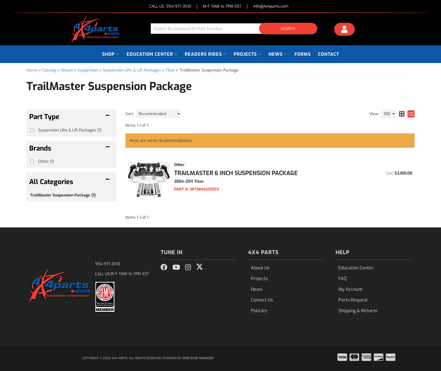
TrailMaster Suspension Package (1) (63, 195)
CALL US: (170, 6)
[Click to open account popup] (344, 30)
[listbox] (158, 113)
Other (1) (46, 161)
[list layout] (411, 113)
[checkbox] (32, 161)
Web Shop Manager (198, 358)
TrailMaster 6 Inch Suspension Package (236, 173)
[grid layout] (401, 113)
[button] (236, 28)
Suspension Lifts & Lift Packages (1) (70, 130)
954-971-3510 (107, 264)
